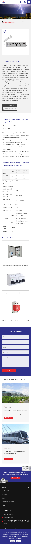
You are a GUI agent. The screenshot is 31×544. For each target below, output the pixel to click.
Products (10, 21)
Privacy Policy (18, 538)
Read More (8, 417)
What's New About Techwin (15, 380)
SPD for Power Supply (19, 21)
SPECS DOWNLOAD (9, 109)
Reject (12, 541)
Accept (18, 541)
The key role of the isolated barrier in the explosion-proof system (14, 452)
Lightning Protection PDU (9, 22)
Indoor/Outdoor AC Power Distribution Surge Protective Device (15, 265)
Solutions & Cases (6, 491)
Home (4, 21)
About (3, 498)
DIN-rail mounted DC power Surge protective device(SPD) (15, 320)
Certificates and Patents (8, 501)
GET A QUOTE (9, 105)
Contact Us (6, 510)
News (3, 505)
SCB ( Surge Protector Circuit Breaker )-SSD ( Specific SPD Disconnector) (15, 293)
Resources (4, 494)
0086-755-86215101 (8, 514)
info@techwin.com (8, 517)
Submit (9, 370)
